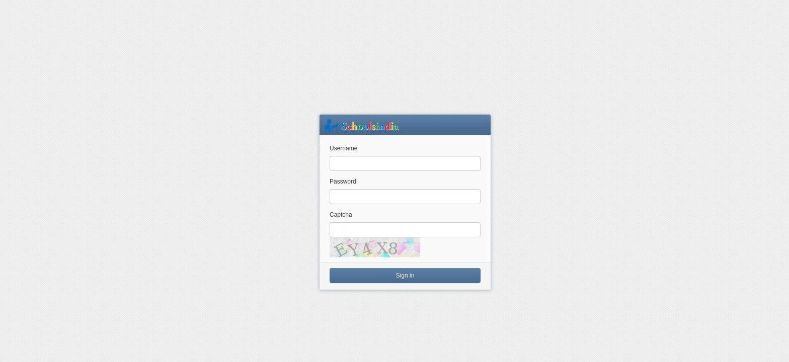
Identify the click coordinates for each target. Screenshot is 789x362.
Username (343, 148)
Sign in (405, 275)
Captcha (341, 214)
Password (343, 181)
